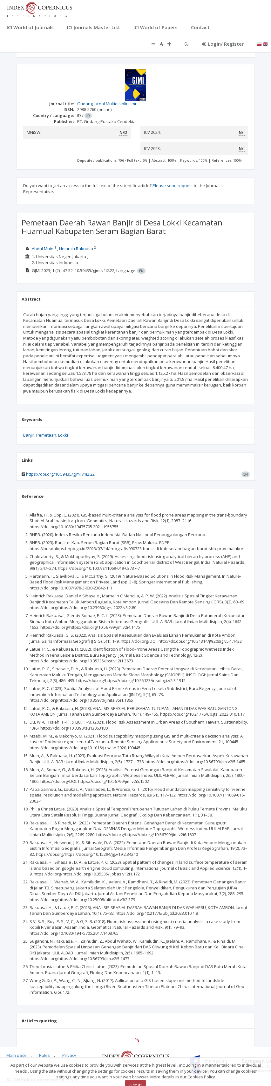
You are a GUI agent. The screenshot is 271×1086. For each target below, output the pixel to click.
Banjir (28, 435)
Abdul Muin (43, 248)
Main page (16, 1055)
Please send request (172, 185)
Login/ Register (223, 44)
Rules (44, 1055)
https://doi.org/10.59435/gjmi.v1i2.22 (60, 474)
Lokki (63, 435)
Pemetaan (46, 435)
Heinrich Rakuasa (76, 248)
